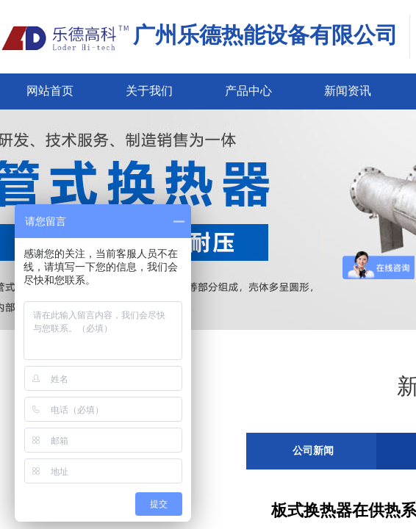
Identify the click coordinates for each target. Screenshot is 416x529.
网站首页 (49, 90)
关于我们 (149, 90)
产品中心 (248, 90)
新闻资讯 (347, 90)
